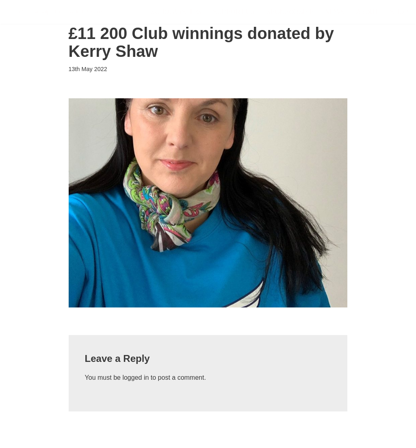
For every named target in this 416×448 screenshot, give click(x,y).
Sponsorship (290, 12)
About (367, 12)
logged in (135, 377)
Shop (399, 12)
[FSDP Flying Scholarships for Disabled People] (54, 12)
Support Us (234, 12)
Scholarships (175, 12)
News (335, 12)
